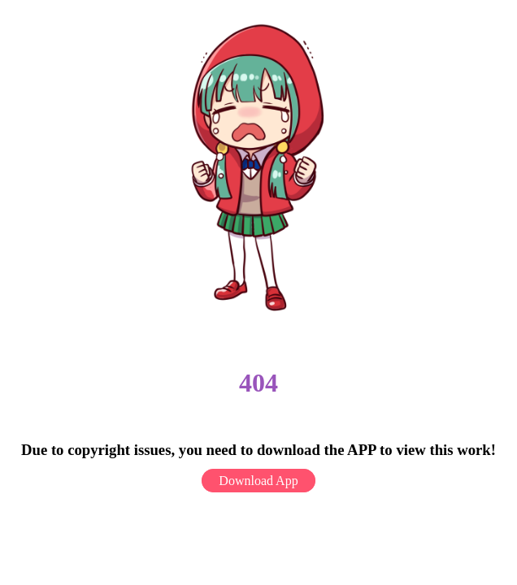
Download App (258, 481)
